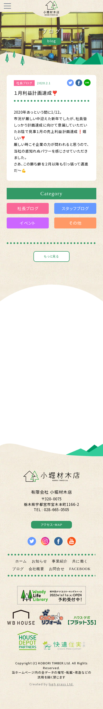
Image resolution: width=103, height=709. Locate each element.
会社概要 (36, 572)
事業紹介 (59, 564)
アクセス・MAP (51, 527)
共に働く (80, 564)
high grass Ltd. (61, 687)
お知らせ (39, 564)
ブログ (18, 572)
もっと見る (51, 256)
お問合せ (57, 572)
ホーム (21, 564)
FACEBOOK (80, 572)
